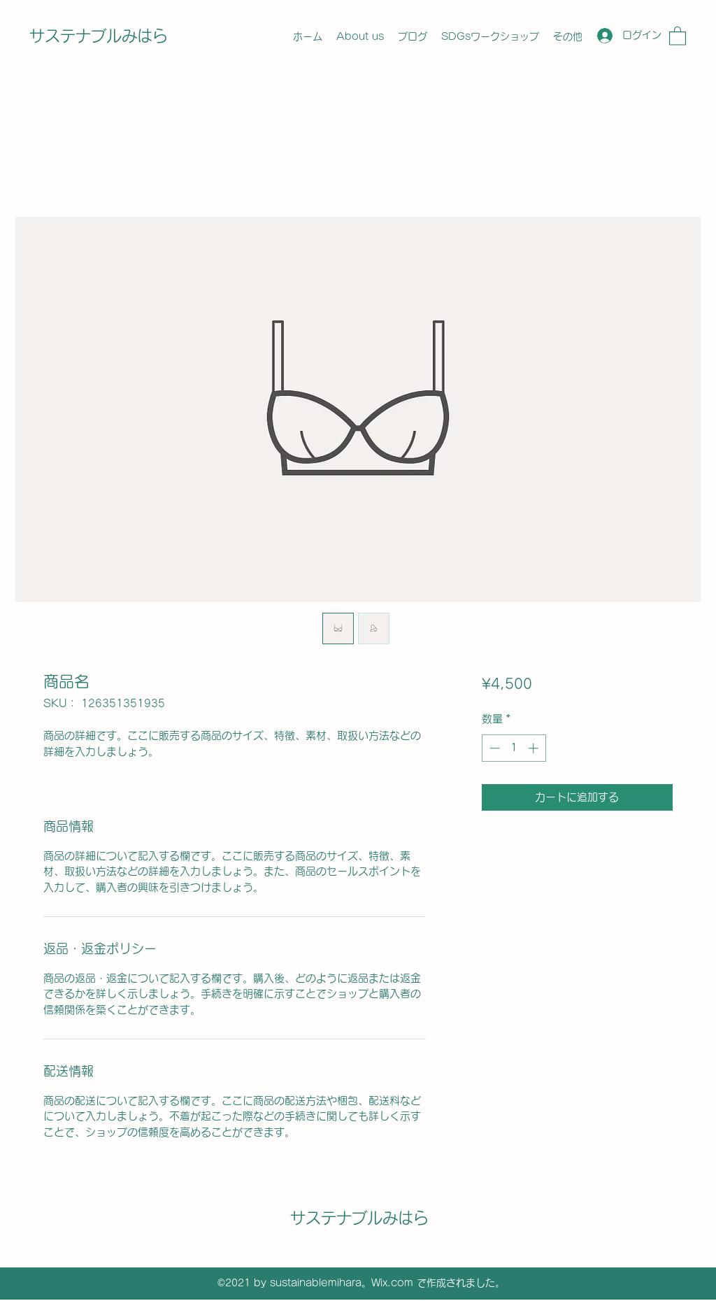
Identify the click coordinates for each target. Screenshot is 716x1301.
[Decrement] (493, 748)
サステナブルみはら (98, 35)
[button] (677, 35)
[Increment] (534, 748)
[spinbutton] (513, 748)
